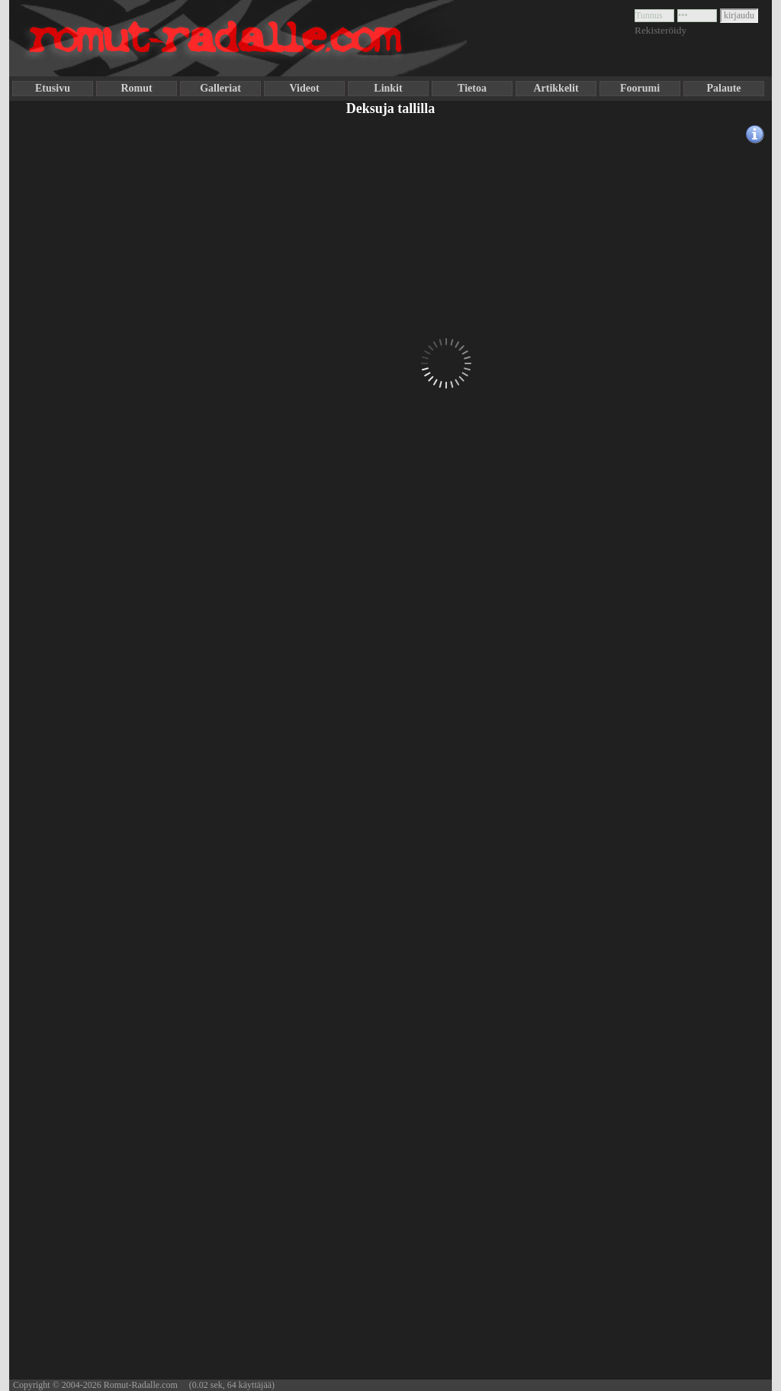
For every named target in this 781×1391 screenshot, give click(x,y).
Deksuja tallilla (390, 108)
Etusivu (52, 88)
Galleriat (220, 88)
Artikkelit (555, 88)
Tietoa (472, 88)
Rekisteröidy (660, 30)
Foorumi (640, 88)
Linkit (388, 88)
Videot (304, 88)
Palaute (723, 88)
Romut (136, 88)
